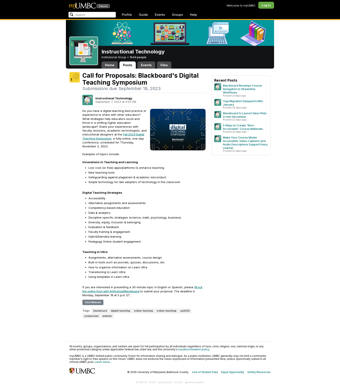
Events (160, 14)
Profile (127, 14)
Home (109, 65)
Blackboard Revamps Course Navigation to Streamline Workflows (242, 89)
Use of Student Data (205, 372)
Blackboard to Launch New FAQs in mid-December (245, 114)
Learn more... (103, 362)
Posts (127, 65)
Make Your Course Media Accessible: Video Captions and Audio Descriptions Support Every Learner (245, 143)
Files (164, 65)
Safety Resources (259, 372)
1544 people (138, 57)
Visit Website (93, 302)
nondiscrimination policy (193, 349)
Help (193, 14)
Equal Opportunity (232, 372)
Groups (177, 14)
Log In (266, 5)
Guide (143, 14)
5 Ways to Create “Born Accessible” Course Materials (243, 127)
